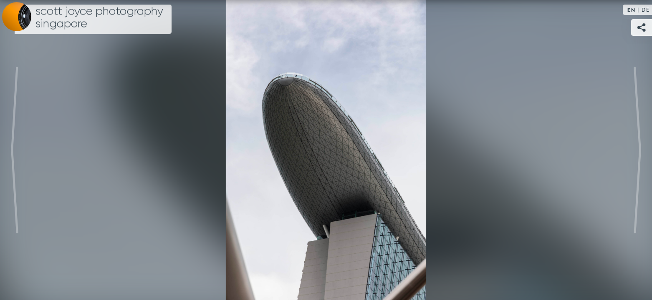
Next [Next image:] (637, 150)
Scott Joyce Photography (99, 17)
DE (646, 9)
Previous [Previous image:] (14, 150)
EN (631, 9)
